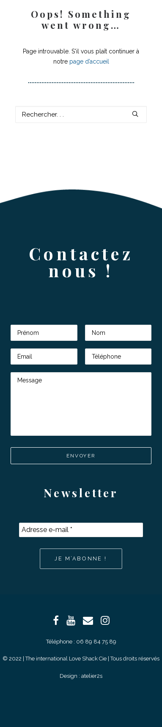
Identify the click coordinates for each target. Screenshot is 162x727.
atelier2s (91, 676)
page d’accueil (89, 61)
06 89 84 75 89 (96, 641)
